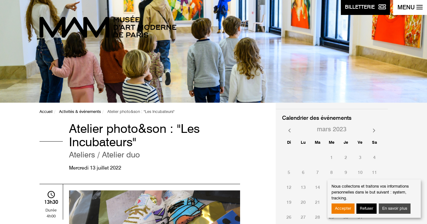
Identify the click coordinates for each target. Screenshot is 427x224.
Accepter (343, 209)
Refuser (366, 209)
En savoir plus (394, 209)
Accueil (46, 112)
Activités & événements (80, 112)
